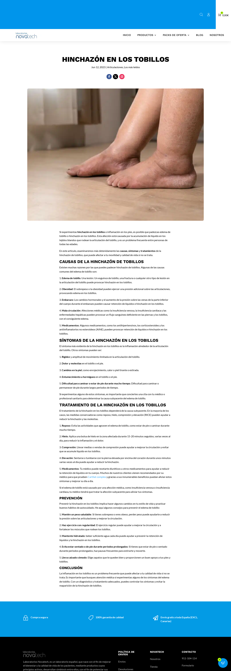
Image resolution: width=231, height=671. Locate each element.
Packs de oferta (174, 35)
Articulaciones (115, 67)
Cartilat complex (97, 476)
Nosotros (217, 35)
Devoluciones (125, 669)
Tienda (154, 666)
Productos (145, 35)
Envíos (122, 661)
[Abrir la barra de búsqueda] (201, 14)
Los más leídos (132, 67)
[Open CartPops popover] (223, 663)
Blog (199, 35)
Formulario (188, 665)
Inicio (127, 35)
